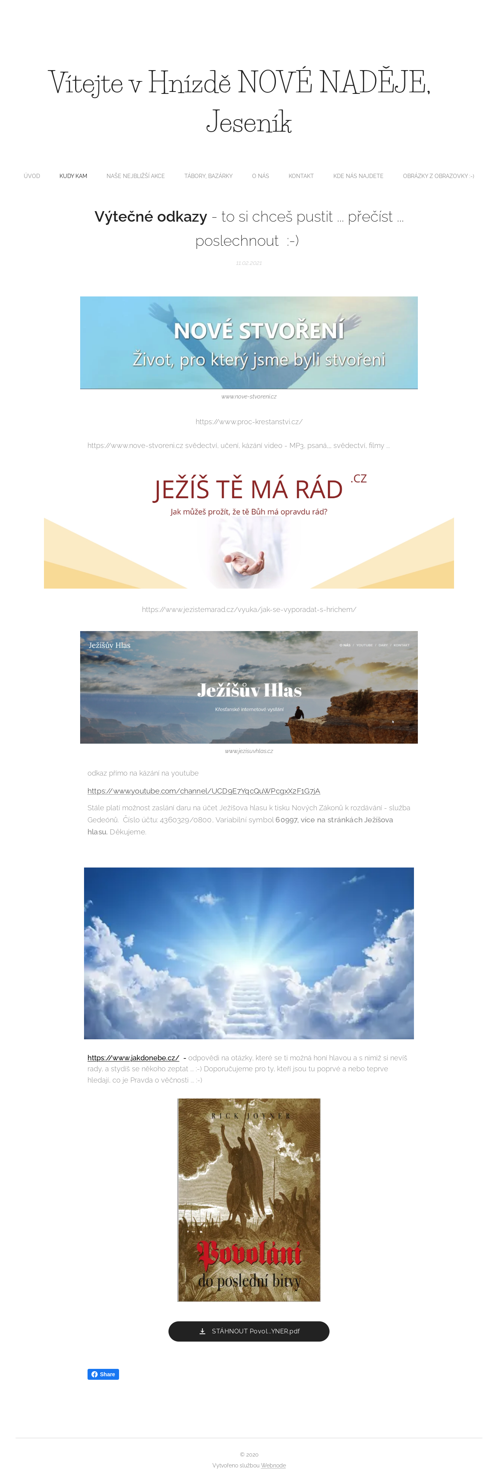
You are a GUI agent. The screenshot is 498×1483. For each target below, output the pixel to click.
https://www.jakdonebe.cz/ (133, 1058)
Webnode (273, 1465)
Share (103, 1374)
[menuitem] (186, 176)
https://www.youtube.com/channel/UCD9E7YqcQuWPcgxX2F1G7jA (204, 790)
